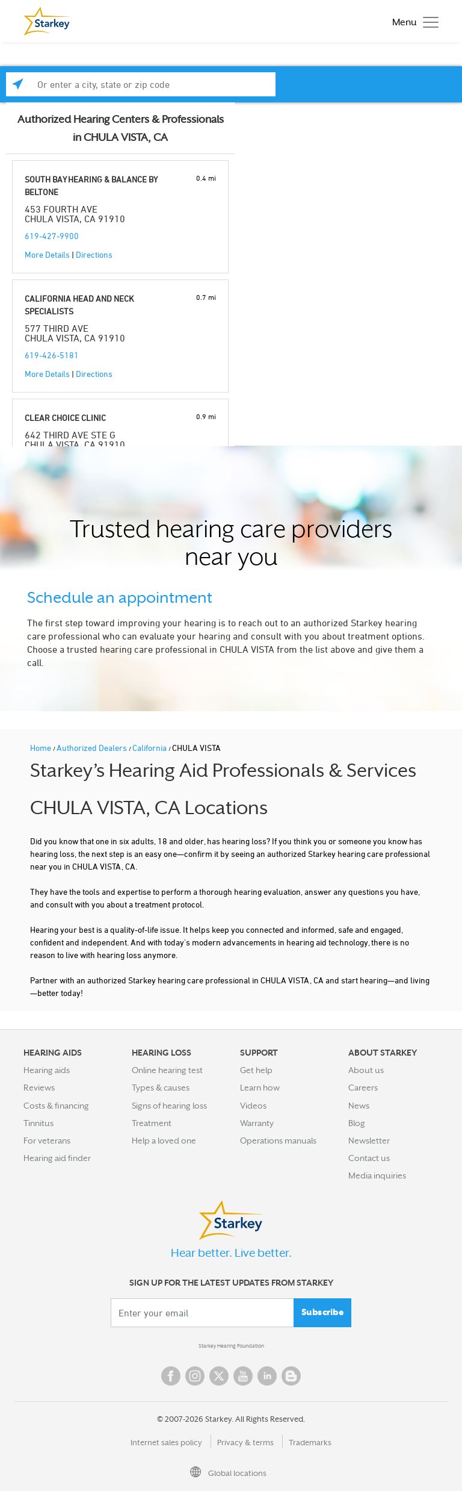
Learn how (260, 1087)
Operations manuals (278, 1140)
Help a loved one (164, 1140)
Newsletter (369, 1140)
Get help (256, 1070)
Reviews (39, 1087)
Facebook (170, 1376)
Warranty (257, 1123)
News (358, 1105)
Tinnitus (38, 1123)
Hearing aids (46, 1070)
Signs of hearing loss (169, 1105)
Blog (356, 1123)
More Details (47, 254)
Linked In (267, 1376)
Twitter (219, 1376)
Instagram (195, 1376)
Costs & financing (56, 1105)
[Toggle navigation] (412, 21)
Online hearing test (167, 1070)
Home (41, 747)
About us (366, 1070)
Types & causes (160, 1087)
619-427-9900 (52, 236)
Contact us (369, 1158)
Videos (253, 1105)
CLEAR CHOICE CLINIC (65, 417)
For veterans (46, 1140)
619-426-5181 (52, 355)
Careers (363, 1087)
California (150, 747)
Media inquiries (377, 1175)
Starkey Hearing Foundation (231, 1346)
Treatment (151, 1123)
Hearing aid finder (57, 1158)
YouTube (243, 1376)
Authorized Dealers (93, 747)
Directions (94, 254)
